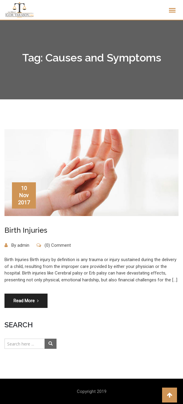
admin (23, 245)
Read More (26, 300)
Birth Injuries (25, 230)
